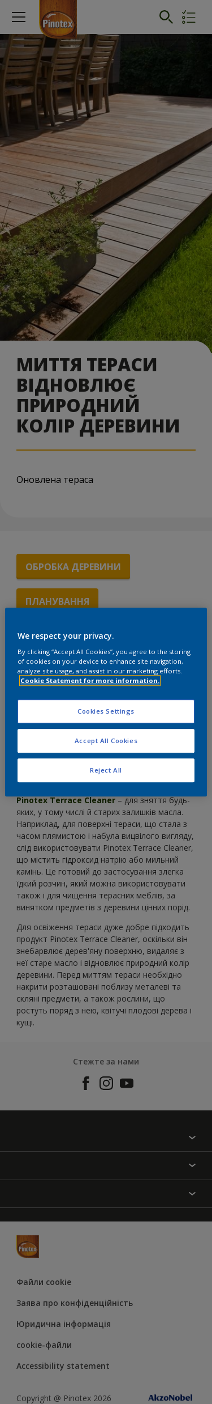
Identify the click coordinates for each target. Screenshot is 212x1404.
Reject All (106, 770)
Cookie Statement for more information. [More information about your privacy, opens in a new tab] (89, 680)
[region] (105, 702)
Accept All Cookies (106, 740)
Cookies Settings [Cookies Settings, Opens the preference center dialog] (106, 711)
